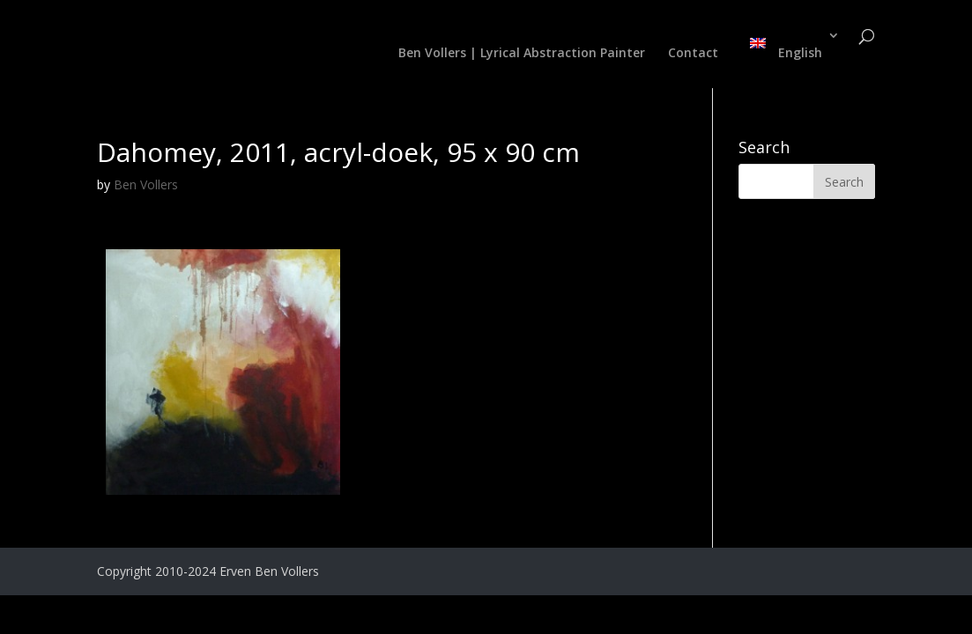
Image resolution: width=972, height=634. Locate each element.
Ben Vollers (146, 184)
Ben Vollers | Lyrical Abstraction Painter (521, 54)
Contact (693, 54)
